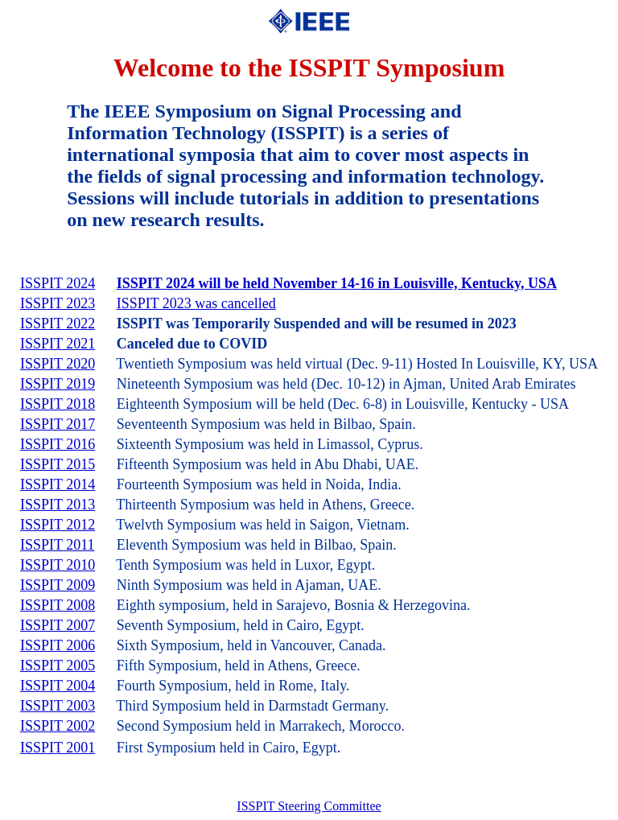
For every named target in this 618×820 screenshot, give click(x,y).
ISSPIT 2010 (57, 565)
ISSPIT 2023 (57, 303)
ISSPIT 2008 (57, 605)
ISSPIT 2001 (57, 748)
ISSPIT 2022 (57, 323)
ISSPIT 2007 (57, 625)
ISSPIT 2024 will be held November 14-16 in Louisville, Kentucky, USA (337, 283)
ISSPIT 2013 (57, 505)
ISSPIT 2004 (57, 686)
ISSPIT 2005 (57, 665)
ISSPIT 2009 (57, 585)
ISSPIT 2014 (57, 484)
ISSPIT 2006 (57, 645)
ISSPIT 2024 (57, 283)
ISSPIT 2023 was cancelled (196, 303)
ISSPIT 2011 (57, 545)
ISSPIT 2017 (57, 424)
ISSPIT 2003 (57, 706)
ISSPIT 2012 (57, 525)
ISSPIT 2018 (57, 404)
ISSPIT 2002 (57, 726)
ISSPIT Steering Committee (309, 806)
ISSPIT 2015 (57, 464)
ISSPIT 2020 (57, 364)
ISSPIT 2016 (57, 444)
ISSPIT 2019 (57, 384)
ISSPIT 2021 (57, 344)
